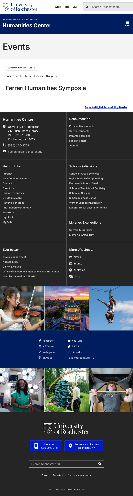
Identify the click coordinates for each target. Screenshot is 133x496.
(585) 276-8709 (18, 145)
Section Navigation (21, 67)
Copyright (58, 475)
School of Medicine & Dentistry (87, 188)
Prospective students (82, 126)
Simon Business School (83, 197)
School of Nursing (80, 193)
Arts (74, 276)
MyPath (7, 222)
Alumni (73, 145)
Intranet (7, 173)
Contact (7, 183)
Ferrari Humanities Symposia (41, 75)
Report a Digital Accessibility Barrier (106, 107)
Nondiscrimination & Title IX (19, 276)
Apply (58, 6)
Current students (79, 131)
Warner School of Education (85, 202)
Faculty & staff (77, 140)
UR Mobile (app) (12, 197)
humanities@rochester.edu (25, 152)
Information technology (17, 207)
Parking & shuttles (13, 202)
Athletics (77, 270)
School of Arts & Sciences (20, 19)
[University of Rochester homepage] (20, 7)
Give (75, 6)
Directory (8, 188)
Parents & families (79, 135)
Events (19, 75)
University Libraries (80, 230)
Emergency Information (80, 475)
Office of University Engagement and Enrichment (31, 271)
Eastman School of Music (84, 183)
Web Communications (16, 178)
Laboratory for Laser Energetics (88, 207)
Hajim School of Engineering (86, 178)
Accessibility (10, 261)
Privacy (45, 475)
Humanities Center (26, 25)
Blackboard (9, 212)
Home (9, 75)
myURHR (8, 217)
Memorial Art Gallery (81, 234)
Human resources (13, 193)
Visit (66, 6)
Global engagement (14, 257)
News (75, 257)
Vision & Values (12, 266)
